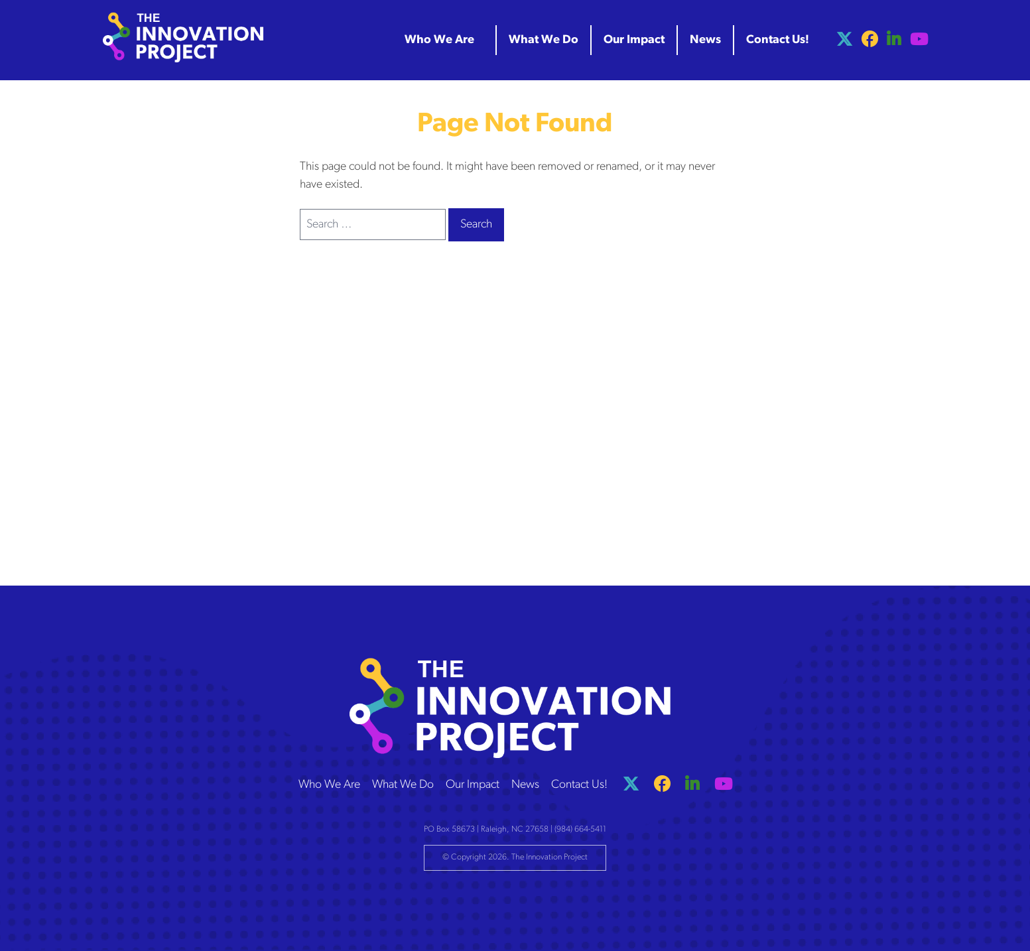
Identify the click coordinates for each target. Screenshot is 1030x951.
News (525, 785)
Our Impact (472, 785)
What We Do (403, 785)
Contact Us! (579, 785)
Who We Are (329, 785)
